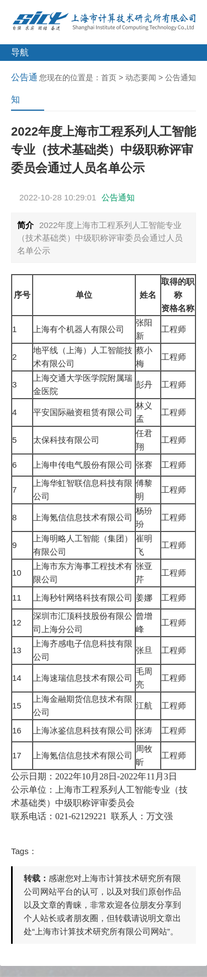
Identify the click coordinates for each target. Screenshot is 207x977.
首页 (108, 77)
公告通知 (180, 77)
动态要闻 (140, 77)
